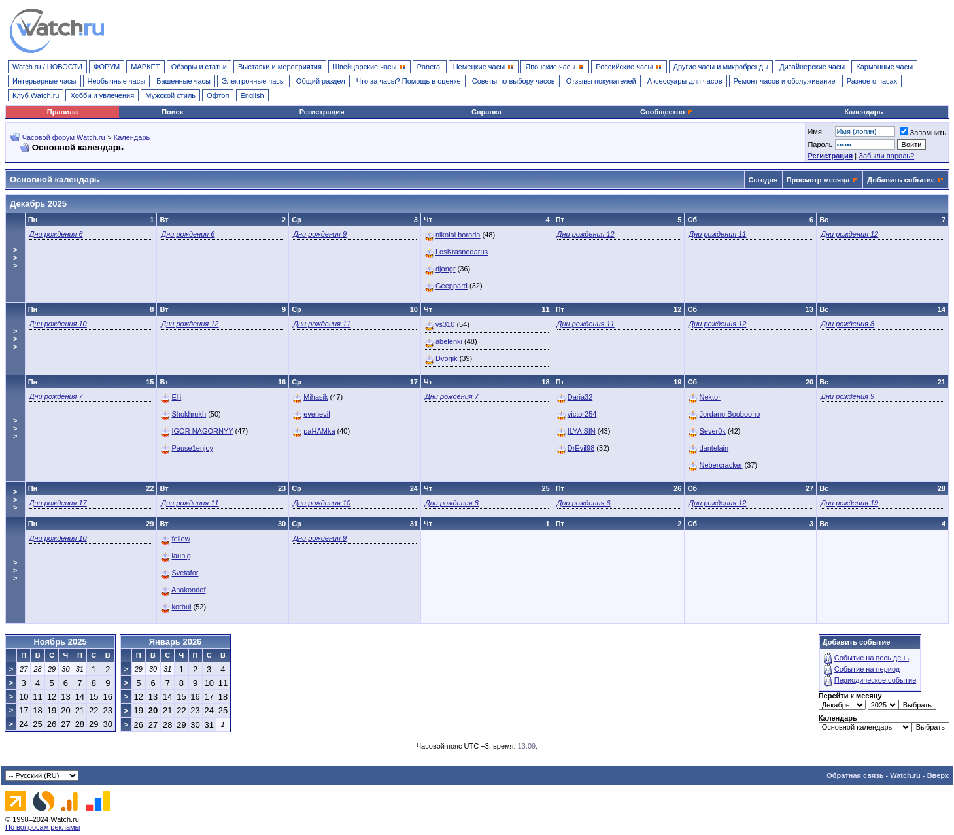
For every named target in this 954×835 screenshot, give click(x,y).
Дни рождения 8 (847, 324)
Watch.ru (905, 775)
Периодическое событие (875, 680)
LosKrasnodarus (461, 252)
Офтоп (218, 95)
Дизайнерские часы (812, 67)
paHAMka (319, 431)
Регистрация (322, 112)
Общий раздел (320, 81)
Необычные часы (117, 81)
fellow (180, 539)
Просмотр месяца (818, 180)
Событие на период (867, 669)
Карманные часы (884, 67)
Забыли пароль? (886, 156)
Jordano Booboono (729, 414)
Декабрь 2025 (38, 204)
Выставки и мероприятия (280, 67)
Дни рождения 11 (717, 234)
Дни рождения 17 (58, 503)
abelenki (448, 341)
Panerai (429, 67)
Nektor (709, 397)
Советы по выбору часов (513, 81)
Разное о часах (872, 81)
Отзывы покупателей (601, 81)
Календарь (863, 112)
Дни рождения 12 (586, 234)
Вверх (938, 775)
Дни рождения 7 (56, 396)
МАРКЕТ (145, 67)
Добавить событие (901, 180)
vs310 (444, 324)
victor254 (582, 414)
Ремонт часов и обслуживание (785, 81)
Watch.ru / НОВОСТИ (47, 67)
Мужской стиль (170, 95)
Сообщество (667, 112)
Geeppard (451, 286)
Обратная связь (854, 775)
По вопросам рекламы (42, 827)
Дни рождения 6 (56, 234)
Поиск (172, 112)
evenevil (316, 414)
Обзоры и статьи (199, 67)
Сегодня (763, 180)
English (252, 95)
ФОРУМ (107, 67)
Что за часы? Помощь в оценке (408, 81)
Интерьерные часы (44, 81)
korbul (181, 607)
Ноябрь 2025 (59, 642)
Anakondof (188, 590)
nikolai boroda (458, 235)
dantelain (713, 448)
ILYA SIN (582, 431)
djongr (445, 269)
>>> (15, 257)
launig (180, 556)
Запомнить (923, 133)
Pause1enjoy (192, 448)
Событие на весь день (871, 658)
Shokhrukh (188, 414)
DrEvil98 (581, 448)
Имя (814, 131)
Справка (486, 112)
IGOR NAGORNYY (202, 431)
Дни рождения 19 (849, 503)
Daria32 (580, 397)
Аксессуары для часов (685, 81)
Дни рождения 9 (320, 234)
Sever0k (712, 431)
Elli (176, 397)
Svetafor (184, 573)
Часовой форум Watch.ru (63, 137)
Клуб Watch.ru (35, 95)
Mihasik (315, 397)
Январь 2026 (175, 642)
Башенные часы (183, 81)
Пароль (820, 144)
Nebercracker (720, 465)
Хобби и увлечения (102, 95)
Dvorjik (446, 358)
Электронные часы (253, 81)
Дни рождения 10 (58, 324)
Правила (62, 112)
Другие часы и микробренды (720, 67)
